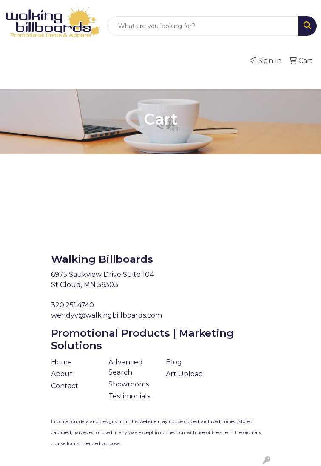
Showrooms (128, 384)
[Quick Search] (203, 26)
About (62, 374)
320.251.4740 (72, 305)
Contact (64, 386)
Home (61, 362)
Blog (174, 362)
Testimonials (129, 396)
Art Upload (184, 374)
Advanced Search (125, 367)
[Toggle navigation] (13, 79)
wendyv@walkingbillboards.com (106, 315)
